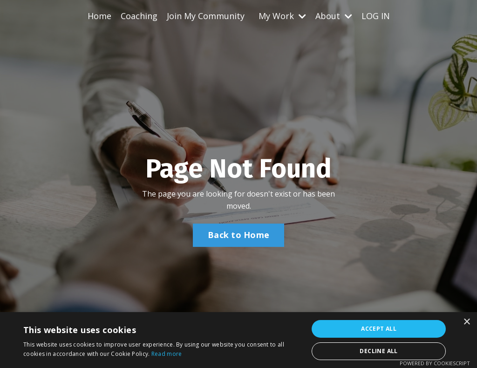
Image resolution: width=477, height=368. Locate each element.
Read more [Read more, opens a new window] (166, 354)
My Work (282, 15)
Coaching (139, 15)
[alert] (238, 340)
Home (99, 15)
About (333, 15)
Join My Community (206, 15)
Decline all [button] (378, 351)
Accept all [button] (378, 329)
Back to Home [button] (238, 234)
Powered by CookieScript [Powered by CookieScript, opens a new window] (435, 363)
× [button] (466, 322)
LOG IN (375, 15)
